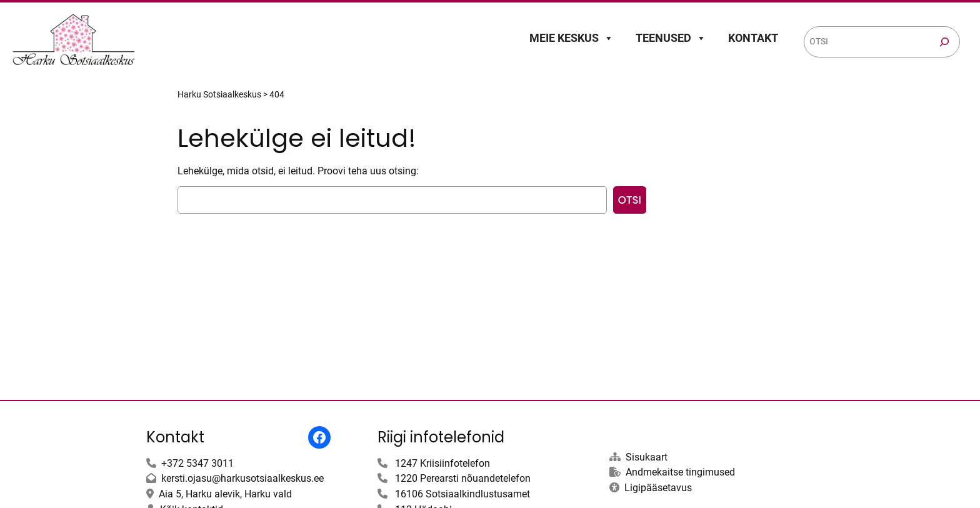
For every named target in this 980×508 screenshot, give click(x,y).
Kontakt (753, 37)
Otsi (629, 199)
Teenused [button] (671, 38)
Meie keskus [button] (571, 38)
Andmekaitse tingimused (680, 472)
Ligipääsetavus (658, 488)
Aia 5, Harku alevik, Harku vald (225, 494)
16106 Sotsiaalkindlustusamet (462, 494)
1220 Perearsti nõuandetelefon (463, 478)
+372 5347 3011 (197, 463)
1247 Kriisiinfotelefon (442, 463)
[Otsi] (944, 41)
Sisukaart (647, 457)
